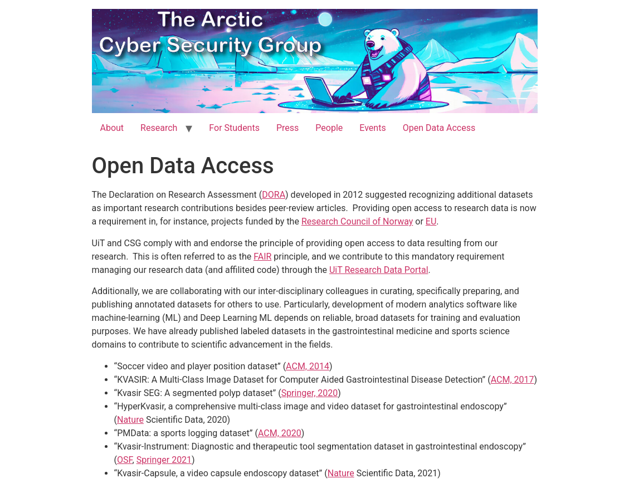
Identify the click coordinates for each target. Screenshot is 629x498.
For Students (234, 128)
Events (372, 128)
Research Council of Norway (357, 221)
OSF (125, 460)
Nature (130, 419)
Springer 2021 (164, 460)
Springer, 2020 (309, 393)
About (112, 128)
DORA (273, 194)
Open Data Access (439, 128)
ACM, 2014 (307, 366)
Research (158, 128)
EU (431, 221)
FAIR (262, 256)
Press (287, 128)
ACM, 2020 (279, 433)
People (329, 128)
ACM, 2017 (512, 379)
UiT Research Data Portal (378, 270)
